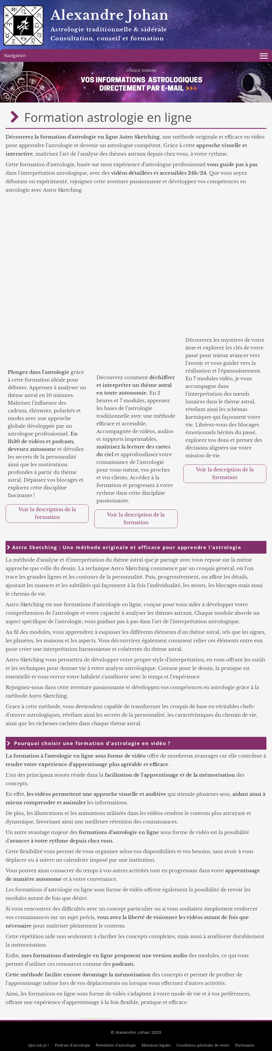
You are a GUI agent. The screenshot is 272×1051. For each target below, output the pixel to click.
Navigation (15, 55)
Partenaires (244, 1045)
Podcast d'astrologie (72, 1045)
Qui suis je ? (38, 1045)
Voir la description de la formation (47, 513)
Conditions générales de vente (202, 1045)
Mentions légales (156, 1045)
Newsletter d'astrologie (116, 1045)
